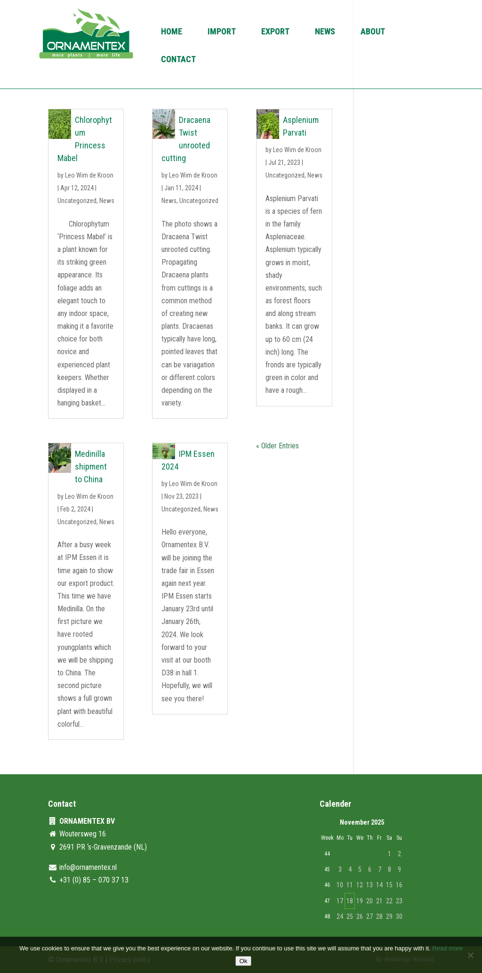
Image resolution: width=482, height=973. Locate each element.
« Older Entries (277, 445)
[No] (470, 955)
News (325, 32)
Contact (178, 60)
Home (171, 32)
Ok (243, 961)
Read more (447, 948)
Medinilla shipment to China (91, 466)
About (373, 32)
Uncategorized (76, 200)
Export (275, 32)
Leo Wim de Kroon (89, 175)
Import (222, 32)
